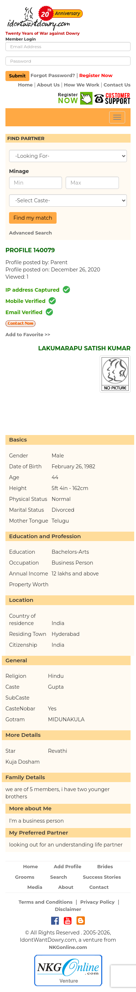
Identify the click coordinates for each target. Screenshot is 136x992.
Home (25, 85)
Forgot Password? (52, 76)
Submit (17, 76)
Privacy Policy (97, 902)
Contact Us (117, 85)
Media (34, 887)
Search (58, 877)
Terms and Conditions (45, 902)
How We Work (81, 85)
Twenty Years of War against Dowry (42, 33)
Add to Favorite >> (27, 334)
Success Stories (102, 877)
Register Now (95, 76)
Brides (105, 866)
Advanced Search (30, 233)
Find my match (32, 218)
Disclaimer (68, 909)
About (65, 887)
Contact (99, 887)
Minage (19, 171)
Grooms (24, 877)
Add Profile (67, 866)
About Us (48, 85)
